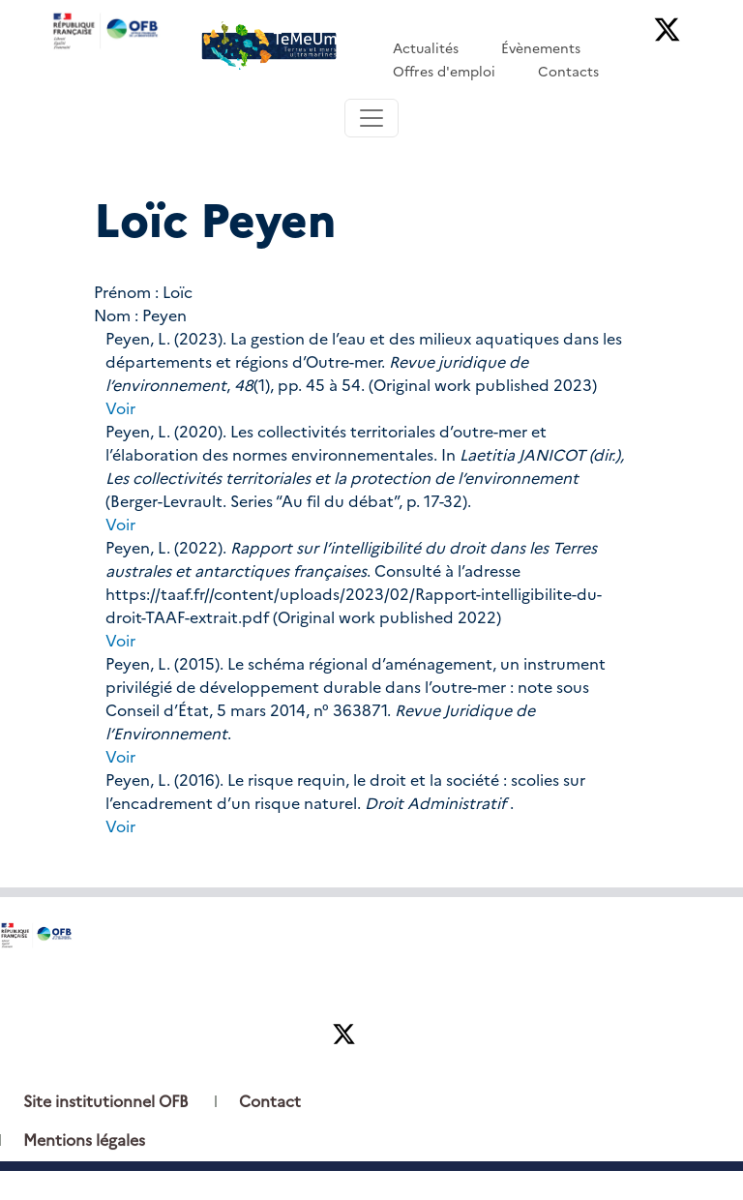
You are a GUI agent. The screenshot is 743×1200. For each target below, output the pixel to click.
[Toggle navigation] (371, 118)
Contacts (568, 71)
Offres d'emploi (444, 71)
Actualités (426, 48)
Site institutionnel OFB (106, 1102)
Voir (120, 409)
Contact (270, 1102)
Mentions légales (84, 1140)
